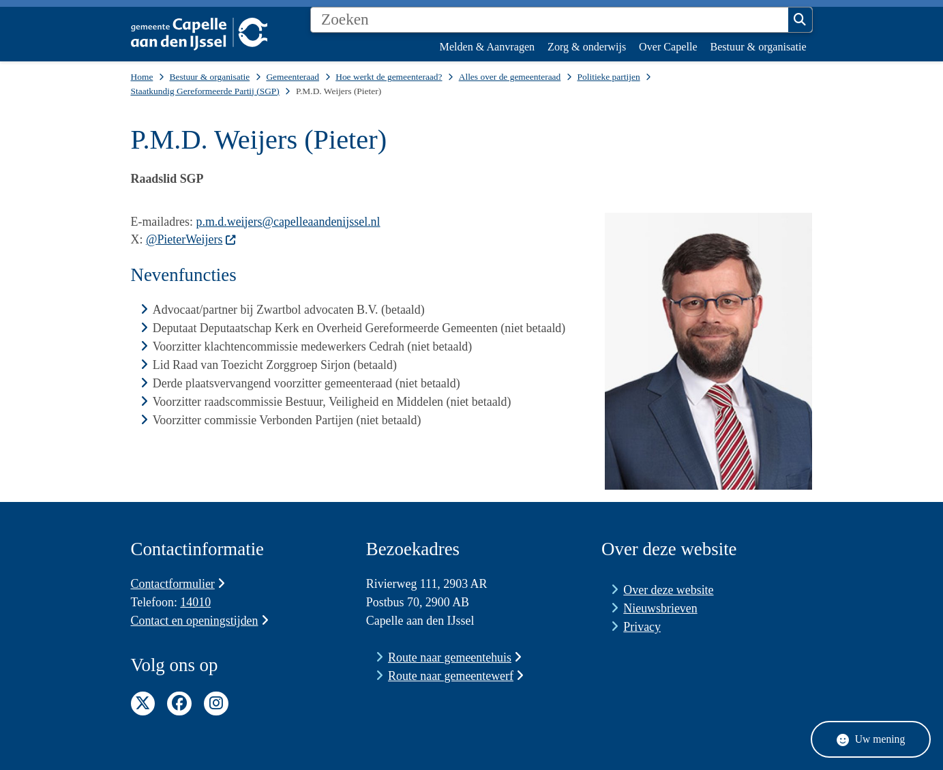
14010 (195, 602)
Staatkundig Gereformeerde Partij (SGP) (205, 91)
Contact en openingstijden (200, 620)
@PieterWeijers (191, 239)
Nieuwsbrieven (660, 608)
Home (142, 77)
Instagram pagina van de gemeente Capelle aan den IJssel (216, 704)
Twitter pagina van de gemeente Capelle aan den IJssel (143, 704)
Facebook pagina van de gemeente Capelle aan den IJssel (179, 704)
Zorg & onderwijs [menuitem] (587, 47)
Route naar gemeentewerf (456, 676)
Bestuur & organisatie (210, 77)
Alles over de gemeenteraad (510, 77)
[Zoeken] (549, 20)
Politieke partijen (608, 77)
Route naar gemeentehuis (455, 657)
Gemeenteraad (292, 77)
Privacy (642, 627)
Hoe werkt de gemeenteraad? (388, 77)
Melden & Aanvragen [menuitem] (487, 47)
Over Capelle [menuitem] (668, 47)
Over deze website (668, 590)
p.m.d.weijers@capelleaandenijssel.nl (288, 221)
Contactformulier (178, 584)
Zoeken (800, 20)
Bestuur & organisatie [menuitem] (758, 47)
